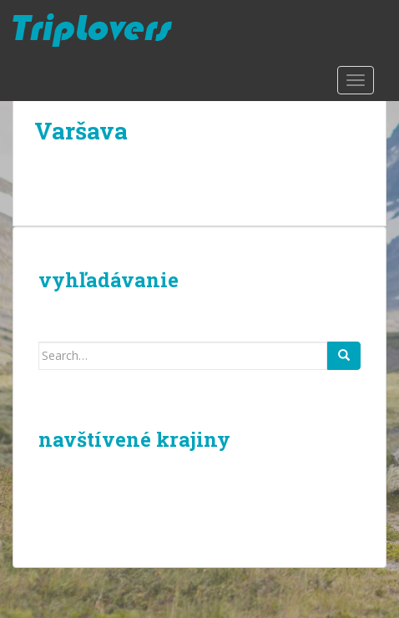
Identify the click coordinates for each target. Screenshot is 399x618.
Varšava (81, 130)
